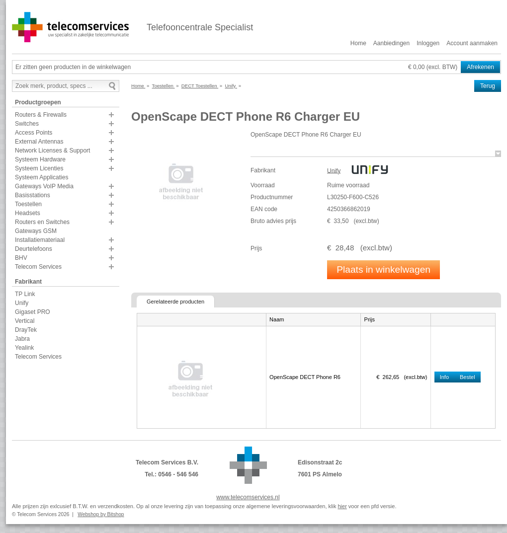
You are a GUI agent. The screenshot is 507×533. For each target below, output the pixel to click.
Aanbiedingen (391, 43)
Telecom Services (38, 266)
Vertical (24, 320)
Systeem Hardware (40, 159)
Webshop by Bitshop (101, 514)
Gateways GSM (36, 231)
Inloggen (428, 43)
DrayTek (26, 329)
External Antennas (39, 141)
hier (342, 506)
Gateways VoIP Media (44, 186)
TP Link (25, 294)
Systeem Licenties (39, 168)
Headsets (27, 213)
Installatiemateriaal (40, 239)
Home (358, 43)
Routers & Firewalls (41, 114)
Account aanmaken (472, 43)
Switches (27, 123)
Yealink (24, 347)
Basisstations (32, 195)
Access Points (33, 132)
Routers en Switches (42, 222)
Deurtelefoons (33, 248)
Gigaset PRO (32, 311)
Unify (21, 303)
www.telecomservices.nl (247, 497)
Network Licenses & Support (52, 150)
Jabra (22, 338)
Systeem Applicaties (41, 177)
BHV (21, 257)
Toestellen (28, 204)
